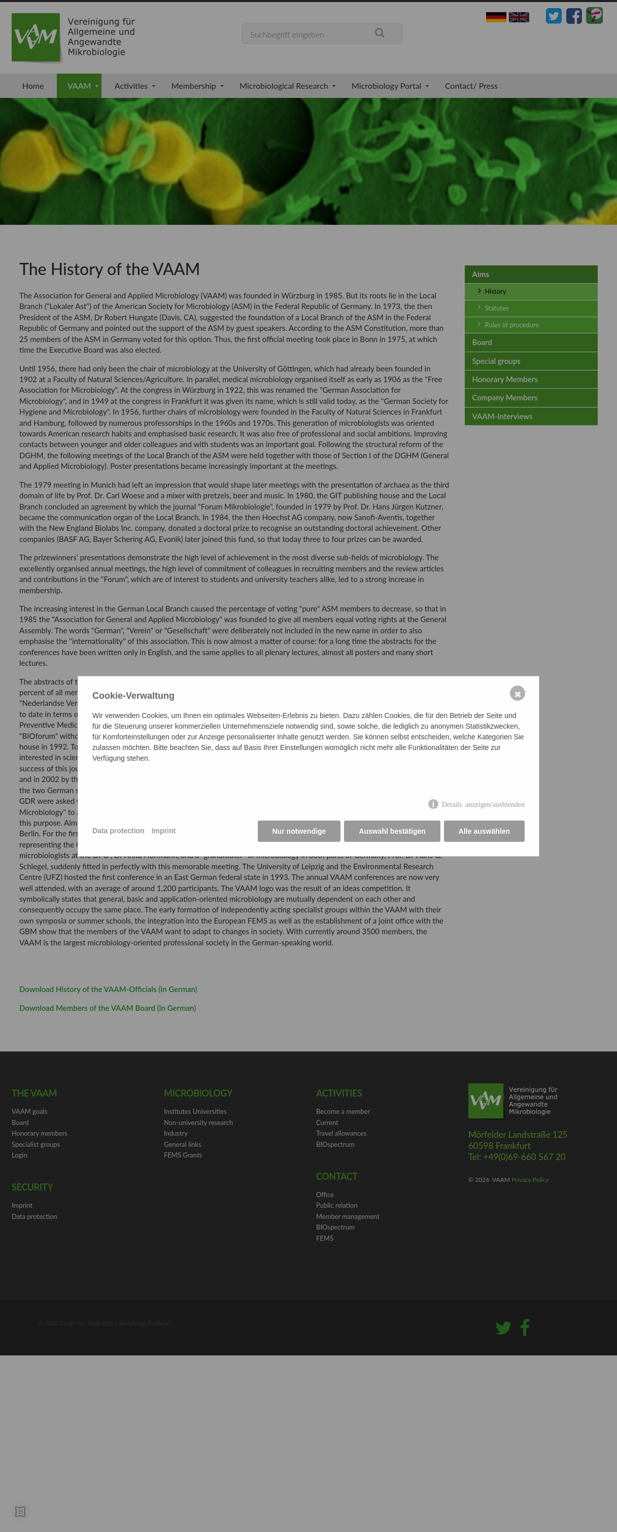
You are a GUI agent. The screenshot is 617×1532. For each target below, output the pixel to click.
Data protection (118, 831)
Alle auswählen (484, 831)
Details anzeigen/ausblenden (483, 803)
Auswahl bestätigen (392, 831)
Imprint (164, 831)
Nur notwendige (299, 831)
